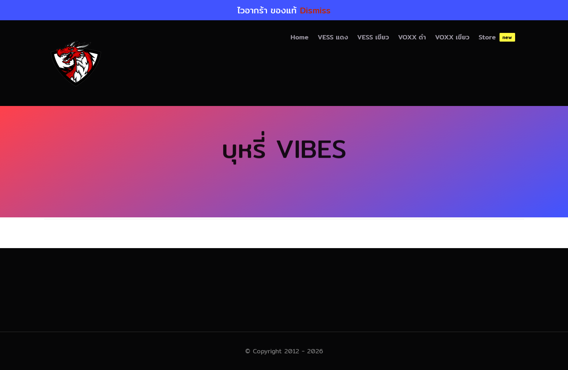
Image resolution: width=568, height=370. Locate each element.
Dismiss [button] (315, 10)
